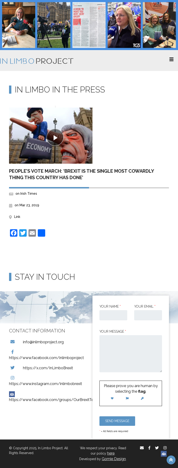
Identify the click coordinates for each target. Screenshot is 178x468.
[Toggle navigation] (171, 60)
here (110, 453)
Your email (145, 306)
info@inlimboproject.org (36, 342)
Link (17, 217)
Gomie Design (114, 459)
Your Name (110, 306)
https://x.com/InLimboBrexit (41, 368)
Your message (112, 331)
